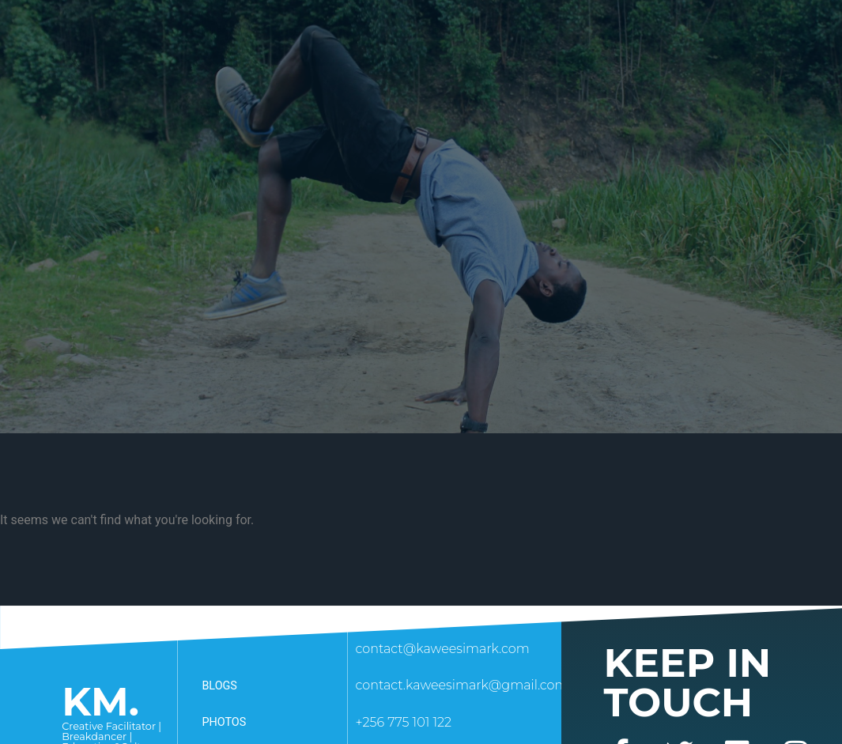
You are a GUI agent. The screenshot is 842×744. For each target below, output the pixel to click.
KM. (100, 702)
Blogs (219, 686)
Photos (224, 722)
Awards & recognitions (596, 32)
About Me (216, 32)
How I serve (313, 32)
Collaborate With (437, 32)
